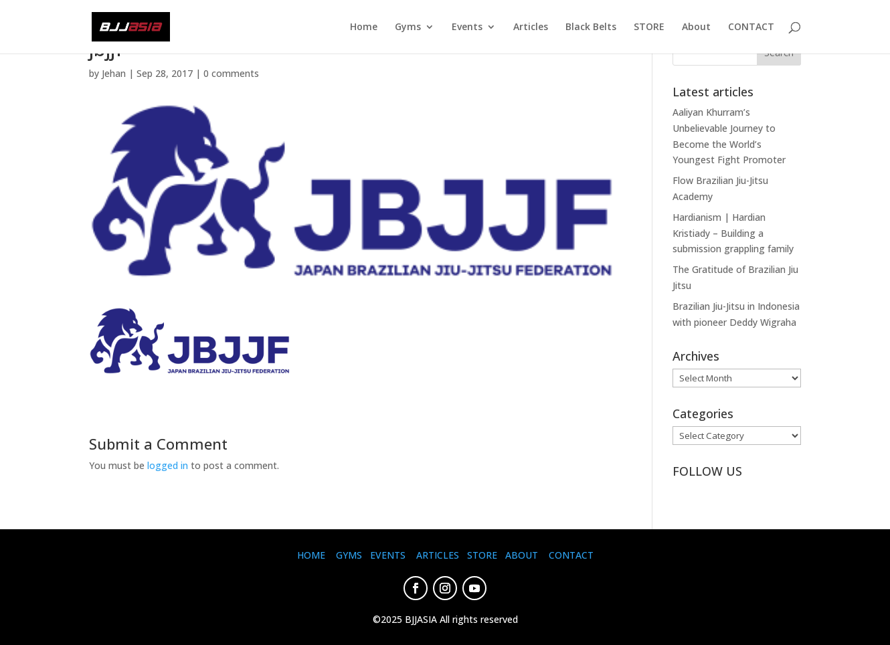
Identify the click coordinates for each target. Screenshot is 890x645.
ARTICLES (437, 555)
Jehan (114, 73)
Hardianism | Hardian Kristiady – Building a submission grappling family (733, 233)
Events (467, 27)
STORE (649, 27)
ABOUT (521, 555)
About (696, 27)
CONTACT (751, 27)
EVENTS (388, 555)
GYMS (349, 555)
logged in (167, 465)
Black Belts (590, 27)
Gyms (408, 27)
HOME (311, 555)
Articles (530, 27)
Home (363, 27)
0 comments (231, 73)
